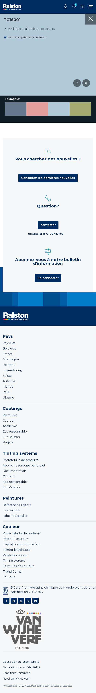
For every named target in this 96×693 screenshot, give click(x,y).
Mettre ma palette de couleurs (26, 37)
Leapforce (67, 686)
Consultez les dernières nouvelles (48, 178)
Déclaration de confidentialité (21, 667)
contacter (48, 225)
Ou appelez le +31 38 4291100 (45, 234)
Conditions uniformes (16, 673)
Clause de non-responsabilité (21, 661)
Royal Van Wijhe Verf (16, 678)
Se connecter (48, 278)
